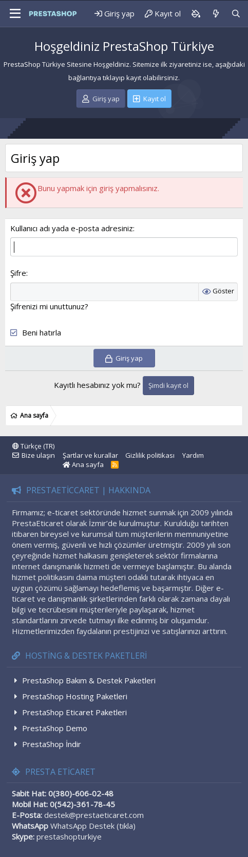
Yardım (193, 455)
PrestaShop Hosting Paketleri (74, 696)
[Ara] (236, 14)
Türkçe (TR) (33, 446)
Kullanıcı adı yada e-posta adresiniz (71, 228)
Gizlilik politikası (150, 455)
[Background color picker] (195, 14)
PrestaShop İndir (51, 744)
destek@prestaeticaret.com (94, 815)
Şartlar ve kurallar (90, 455)
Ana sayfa (83, 464)
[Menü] (12, 14)
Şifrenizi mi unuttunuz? (49, 306)
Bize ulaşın (38, 455)
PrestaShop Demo (54, 728)
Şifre (18, 273)
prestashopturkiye (69, 836)
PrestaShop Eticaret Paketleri (74, 712)
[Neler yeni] (215, 14)
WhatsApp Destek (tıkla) (93, 826)
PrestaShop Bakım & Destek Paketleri (89, 680)
